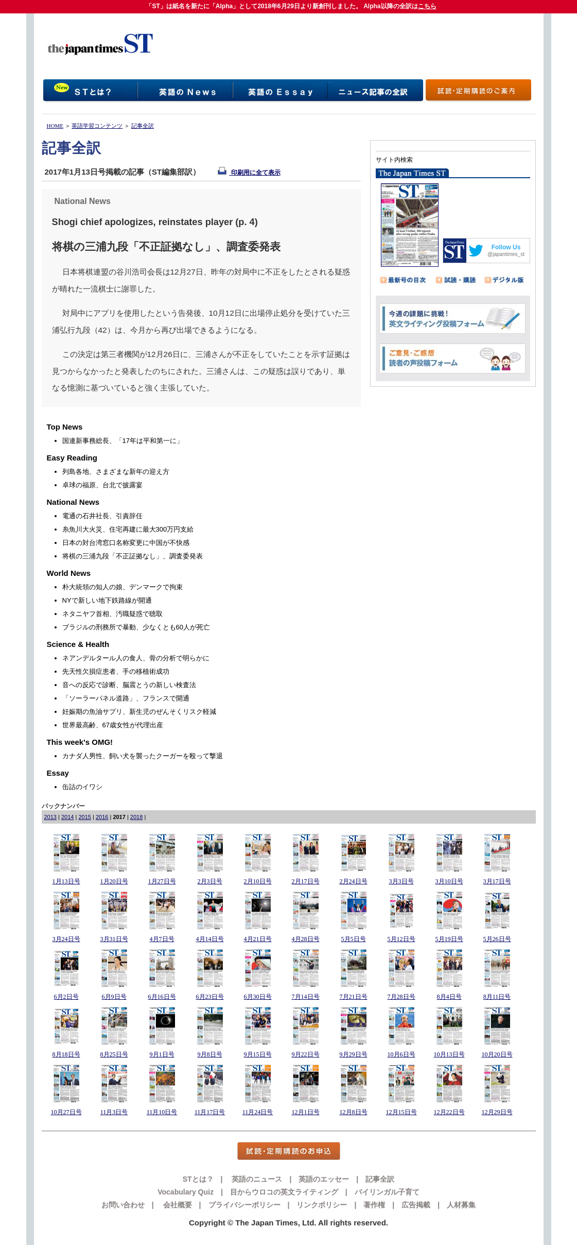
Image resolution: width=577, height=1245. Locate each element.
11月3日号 (114, 1112)
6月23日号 (210, 996)
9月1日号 (162, 1054)
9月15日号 (258, 1054)
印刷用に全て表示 (249, 172)
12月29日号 (497, 1112)
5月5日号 (353, 939)
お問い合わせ (123, 1205)
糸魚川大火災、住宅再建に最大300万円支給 (128, 529)
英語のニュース (256, 1179)
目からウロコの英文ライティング (284, 1192)
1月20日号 (114, 881)
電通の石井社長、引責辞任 (102, 516)
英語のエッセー (324, 1179)
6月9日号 (114, 996)
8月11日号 (497, 996)
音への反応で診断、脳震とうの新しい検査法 (129, 685)
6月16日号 (162, 996)
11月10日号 (162, 1112)
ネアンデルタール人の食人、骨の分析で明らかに (135, 658)
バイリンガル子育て (387, 1192)
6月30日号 (258, 996)
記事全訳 (142, 126)
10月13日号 (449, 1054)
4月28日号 (306, 939)
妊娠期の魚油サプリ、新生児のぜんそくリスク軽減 (139, 711)
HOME (55, 126)
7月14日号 (306, 996)
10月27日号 (66, 1112)
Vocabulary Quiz (186, 1192)
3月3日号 (401, 881)
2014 (67, 817)
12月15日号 (401, 1112)
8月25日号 (114, 1054)
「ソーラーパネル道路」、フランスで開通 (125, 698)
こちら (427, 6)
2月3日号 (210, 881)
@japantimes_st (505, 254)
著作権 (374, 1205)
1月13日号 (66, 881)
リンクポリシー (321, 1205)
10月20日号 (497, 1054)
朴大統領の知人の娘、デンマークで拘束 (122, 587)
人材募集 (461, 1205)
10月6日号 (401, 1054)
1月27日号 (162, 881)
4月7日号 (162, 939)
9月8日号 (210, 1054)
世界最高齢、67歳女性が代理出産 (112, 725)
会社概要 (176, 1205)
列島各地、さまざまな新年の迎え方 (115, 471)
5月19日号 (449, 939)
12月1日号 (306, 1112)
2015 (84, 817)
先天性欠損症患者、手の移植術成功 (115, 671)
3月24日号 (66, 939)
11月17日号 (210, 1112)
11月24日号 (257, 1112)
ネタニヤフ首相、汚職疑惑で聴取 (112, 614)
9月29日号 (354, 1054)
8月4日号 (449, 996)
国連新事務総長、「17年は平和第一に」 (122, 441)
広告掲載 (415, 1205)
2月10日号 (258, 881)
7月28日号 (401, 996)
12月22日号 (449, 1112)
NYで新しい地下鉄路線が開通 (107, 600)
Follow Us (506, 247)
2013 (50, 817)
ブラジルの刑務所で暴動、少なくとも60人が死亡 (136, 627)
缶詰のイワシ (82, 787)
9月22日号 (306, 1054)
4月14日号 (210, 939)
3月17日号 (497, 881)
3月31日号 (114, 939)
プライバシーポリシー (244, 1205)
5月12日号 (401, 939)
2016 (102, 817)
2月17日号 (306, 881)
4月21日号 (258, 939)
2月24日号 (354, 881)
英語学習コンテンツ (97, 126)
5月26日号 (497, 939)
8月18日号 (66, 1054)
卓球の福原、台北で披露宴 (102, 485)
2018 (136, 817)
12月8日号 (354, 1112)
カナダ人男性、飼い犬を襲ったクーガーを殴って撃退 (142, 756)
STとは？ (198, 1179)
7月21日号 (354, 996)
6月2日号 (66, 996)
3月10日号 (449, 881)
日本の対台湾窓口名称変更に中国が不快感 (125, 543)
